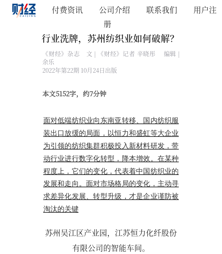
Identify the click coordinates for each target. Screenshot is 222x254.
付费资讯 (67, 9)
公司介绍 (114, 9)
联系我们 (161, 9)
